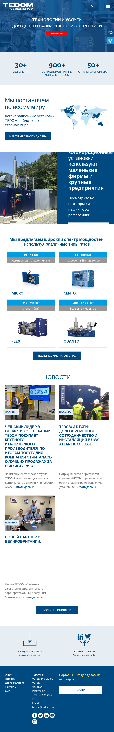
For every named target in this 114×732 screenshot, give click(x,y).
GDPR (8, 690)
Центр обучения (14, 682)
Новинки (10, 678)
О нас (8, 674)
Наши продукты (57, 33)
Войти (80, 689)
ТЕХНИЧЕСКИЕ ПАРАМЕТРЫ (56, 355)
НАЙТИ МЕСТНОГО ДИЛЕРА (28, 136)
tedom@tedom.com (43, 707)
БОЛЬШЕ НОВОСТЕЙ (57, 610)
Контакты (10, 686)
